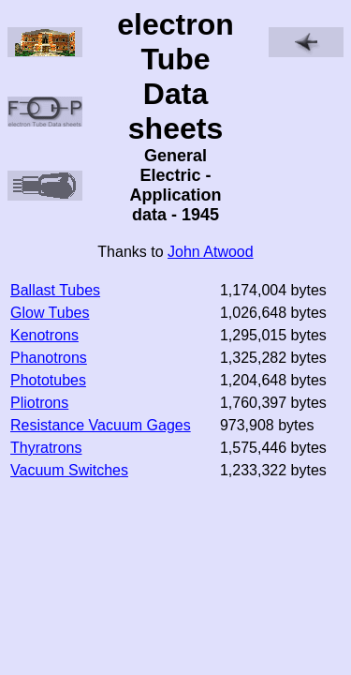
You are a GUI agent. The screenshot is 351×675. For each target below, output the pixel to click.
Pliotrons (39, 403)
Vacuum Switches (69, 470)
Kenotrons (44, 335)
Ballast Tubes (55, 290)
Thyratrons (45, 448)
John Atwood (211, 252)
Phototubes (48, 380)
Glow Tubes (49, 313)
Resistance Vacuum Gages (100, 425)
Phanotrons (48, 358)
